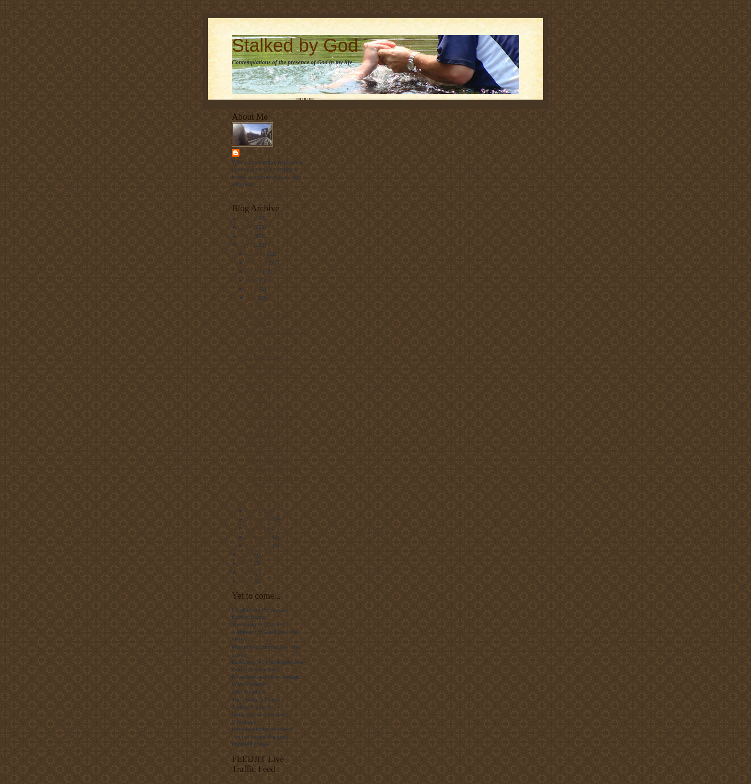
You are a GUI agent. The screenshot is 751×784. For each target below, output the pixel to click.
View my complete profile (261, 194)
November (260, 537)
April (253, 280)
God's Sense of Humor (272, 417)
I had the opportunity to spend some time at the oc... (272, 477)
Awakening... (260, 452)
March (255, 271)
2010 (246, 236)
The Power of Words (269, 408)
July (252, 298)
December (260, 545)
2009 (246, 227)
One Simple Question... (273, 374)
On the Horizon (263, 357)
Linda (249, 152)
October (257, 528)
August (256, 510)
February (258, 262)
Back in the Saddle (267, 306)
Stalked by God (295, 45)
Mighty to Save (263, 366)
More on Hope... (264, 444)
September (260, 519)
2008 (246, 218)
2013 (246, 563)
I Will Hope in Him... (268, 426)
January (257, 254)
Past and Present (265, 348)
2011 (246, 245)
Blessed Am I (260, 435)
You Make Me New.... (270, 461)
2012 (246, 554)
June (253, 289)
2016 (246, 572)
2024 (246, 581)
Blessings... (259, 383)
